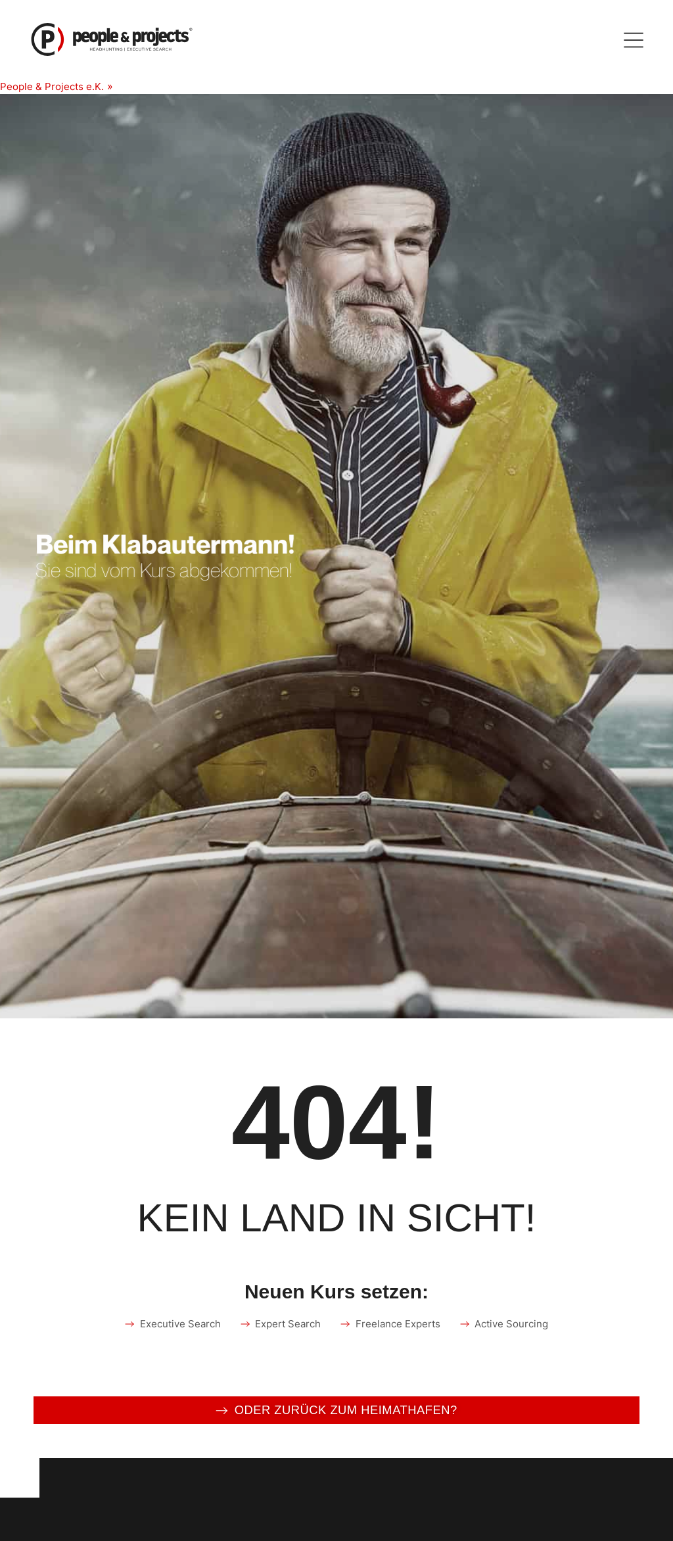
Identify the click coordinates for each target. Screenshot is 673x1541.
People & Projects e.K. (54, 86)
